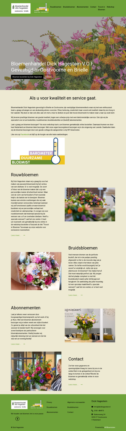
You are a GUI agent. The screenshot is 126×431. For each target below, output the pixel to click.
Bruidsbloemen (69, 7)
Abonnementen (82, 7)
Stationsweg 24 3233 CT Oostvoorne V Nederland (99, 417)
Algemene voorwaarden (76, 402)
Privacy (49, 402)
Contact (93, 7)
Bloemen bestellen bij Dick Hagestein (27, 77)
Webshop (110, 7)
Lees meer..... (18, 235)
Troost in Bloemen (101, 8)
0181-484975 (98, 411)
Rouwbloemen (55, 7)
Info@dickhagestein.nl (101, 407)
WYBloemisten (109, 427)
